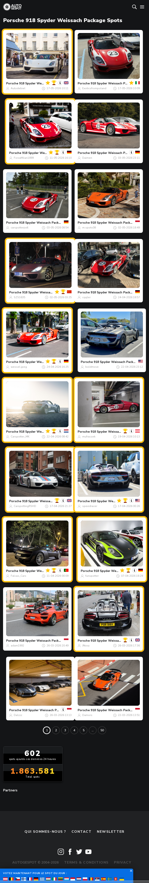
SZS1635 (19, 297)
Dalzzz (18, 715)
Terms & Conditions (86, 862)
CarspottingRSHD (25, 506)
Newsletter (110, 831)
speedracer (89, 506)
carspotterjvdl (19, 227)
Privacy (122, 862)
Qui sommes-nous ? (45, 831)
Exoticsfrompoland (94, 88)
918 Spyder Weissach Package (41, 83)
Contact (82, 831)
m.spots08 (89, 227)
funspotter (92, 576)
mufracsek (88, 436)
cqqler (86, 297)
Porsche (12, 83)
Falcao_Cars (18, 576)
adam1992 (17, 645)
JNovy (85, 645)
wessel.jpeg (19, 367)
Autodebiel (18, 88)
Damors (87, 715)
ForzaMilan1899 (24, 158)
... (93, 730)
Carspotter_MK (20, 436)
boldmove (92, 367)
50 (102, 730)
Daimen (87, 158)
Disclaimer (74, 872)
